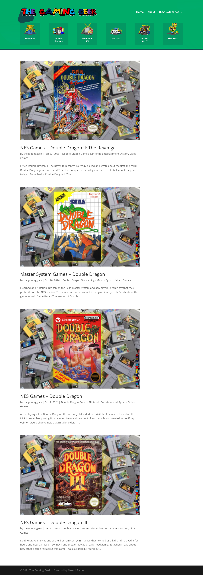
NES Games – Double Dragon (51, 396)
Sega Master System (102, 280)
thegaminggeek (33, 153)
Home (140, 12)
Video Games (59, 40)
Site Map (173, 38)
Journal (115, 38)
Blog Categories (169, 12)
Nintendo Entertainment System (109, 153)
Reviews (30, 38)
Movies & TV (87, 40)
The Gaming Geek (40, 570)
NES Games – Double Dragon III (53, 522)
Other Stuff (144, 40)
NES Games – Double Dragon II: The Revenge (68, 147)
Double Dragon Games (75, 153)
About (151, 12)
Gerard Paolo (76, 570)
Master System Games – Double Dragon (62, 274)
